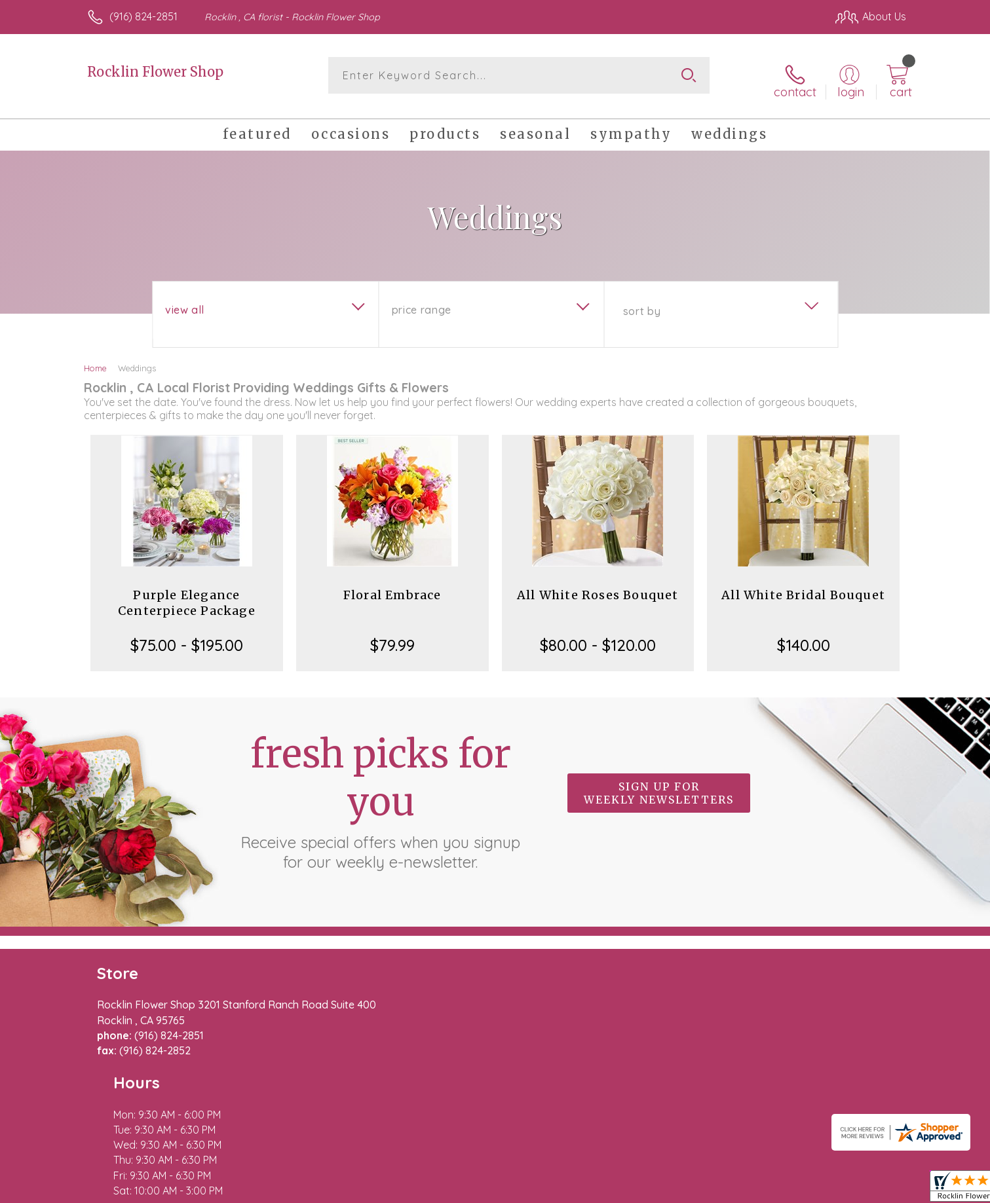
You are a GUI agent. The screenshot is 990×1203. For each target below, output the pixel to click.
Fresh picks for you (380, 791)
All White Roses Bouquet (598, 585)
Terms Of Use (619, 1190)
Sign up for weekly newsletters (659, 784)
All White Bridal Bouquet (803, 585)
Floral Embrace (392, 585)
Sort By (641, 301)
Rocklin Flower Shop (155, 72)
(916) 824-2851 (143, 16)
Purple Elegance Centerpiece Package (187, 593)
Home (95, 359)
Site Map (871, 1190)
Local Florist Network (790, 1190)
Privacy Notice (696, 1190)
